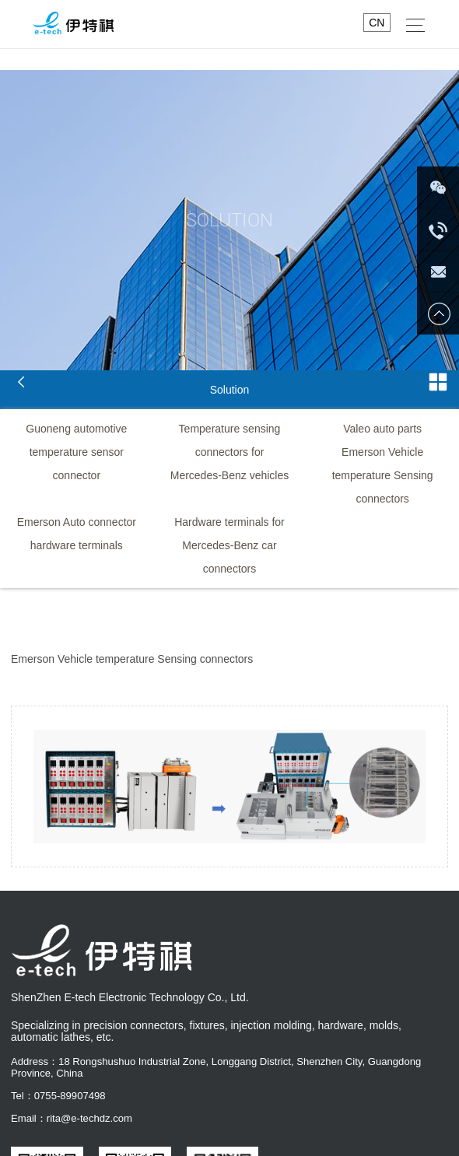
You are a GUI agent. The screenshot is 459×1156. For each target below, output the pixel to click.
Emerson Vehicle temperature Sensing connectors (382, 475)
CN (376, 22)
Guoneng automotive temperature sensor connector (76, 452)
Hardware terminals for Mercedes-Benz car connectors (229, 545)
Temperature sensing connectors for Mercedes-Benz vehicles (229, 452)
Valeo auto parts (382, 428)
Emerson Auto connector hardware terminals (76, 534)
